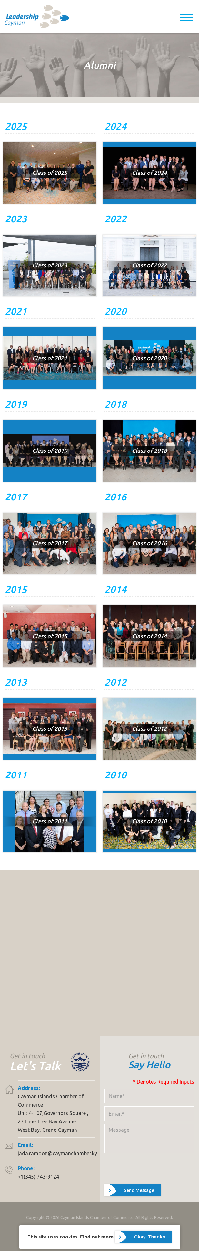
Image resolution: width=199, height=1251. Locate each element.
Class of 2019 (49, 450)
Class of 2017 (49, 543)
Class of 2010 (149, 821)
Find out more (97, 1236)
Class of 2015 (49, 636)
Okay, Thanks (149, 1237)
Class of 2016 (149, 543)
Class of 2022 (149, 265)
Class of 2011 (49, 821)
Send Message (139, 1190)
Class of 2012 (149, 728)
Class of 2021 (49, 358)
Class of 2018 (149, 450)
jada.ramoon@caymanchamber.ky (57, 1153)
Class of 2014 (149, 636)
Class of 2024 (149, 172)
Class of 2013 (49, 728)
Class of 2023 (49, 265)
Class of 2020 (149, 358)
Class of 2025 (49, 172)
